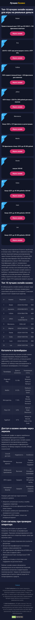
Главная (17, 585)
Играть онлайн (17, 33)
